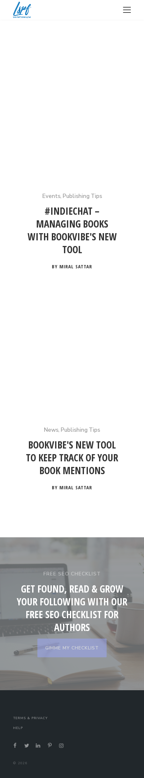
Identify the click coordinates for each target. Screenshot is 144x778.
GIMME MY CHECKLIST (72, 648)
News (51, 430)
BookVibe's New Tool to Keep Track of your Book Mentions (72, 457)
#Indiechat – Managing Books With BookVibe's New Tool (72, 230)
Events (51, 196)
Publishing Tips (82, 196)
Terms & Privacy (30, 718)
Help (18, 728)
